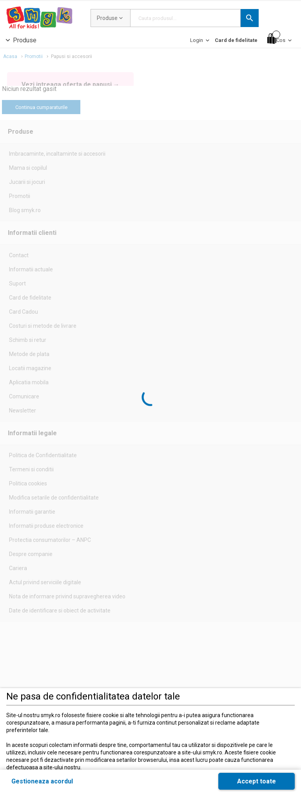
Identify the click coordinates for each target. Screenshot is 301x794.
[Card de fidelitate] (236, 40)
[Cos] (280, 38)
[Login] (200, 42)
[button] (250, 18)
